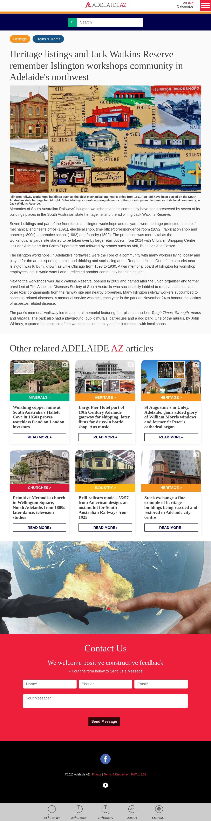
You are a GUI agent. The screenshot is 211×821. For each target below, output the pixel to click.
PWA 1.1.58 (138, 775)
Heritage (20, 39)
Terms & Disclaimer (116, 775)
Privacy (97, 775)
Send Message (104, 722)
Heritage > (105, 398)
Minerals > (39, 398)
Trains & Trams (49, 39)
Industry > (105, 488)
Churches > (39, 488)
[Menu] (205, 6)
